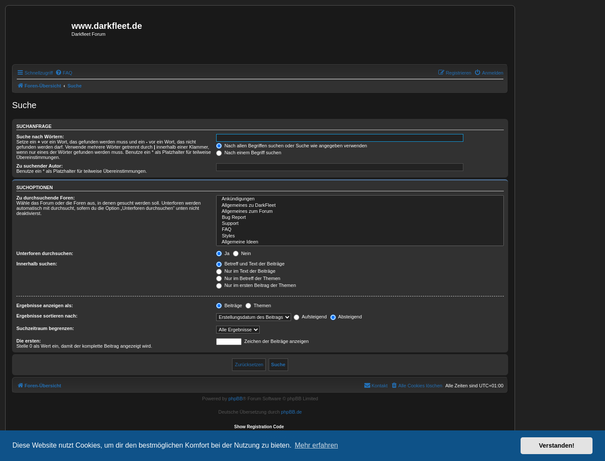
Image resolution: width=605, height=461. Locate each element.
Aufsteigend (310, 316)
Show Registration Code (259, 426)
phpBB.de (291, 411)
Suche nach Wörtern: (40, 136)
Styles (360, 236)
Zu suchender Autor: (39, 165)
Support (360, 224)
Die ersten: (28, 340)
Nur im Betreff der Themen (248, 278)
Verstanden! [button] (556, 445)
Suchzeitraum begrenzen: (45, 328)
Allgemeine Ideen (360, 242)
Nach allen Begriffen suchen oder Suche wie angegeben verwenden (291, 145)
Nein (242, 253)
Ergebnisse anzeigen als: (44, 305)
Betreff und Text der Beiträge (250, 263)
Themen (258, 305)
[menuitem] (63, 73)
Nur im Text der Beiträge (245, 271)
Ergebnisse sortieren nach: (47, 315)
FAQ (360, 230)
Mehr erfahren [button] (316, 445)
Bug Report (360, 218)
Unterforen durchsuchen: (44, 253)
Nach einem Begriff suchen (248, 152)
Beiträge (229, 305)
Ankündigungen (360, 199)
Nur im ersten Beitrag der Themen (256, 285)
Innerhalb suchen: (36, 263)
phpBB (235, 398)
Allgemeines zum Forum (360, 212)
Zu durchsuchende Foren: (45, 197)
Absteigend (346, 316)
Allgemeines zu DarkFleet (360, 205)
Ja (223, 253)
